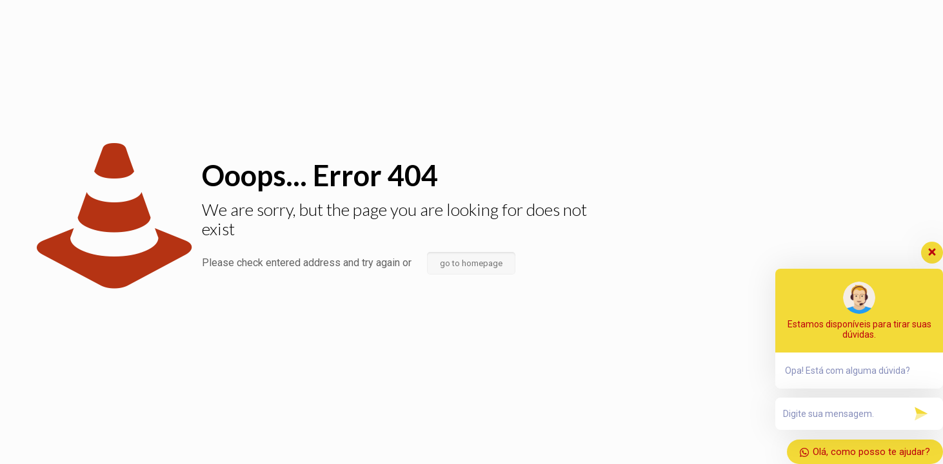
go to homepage (471, 263)
